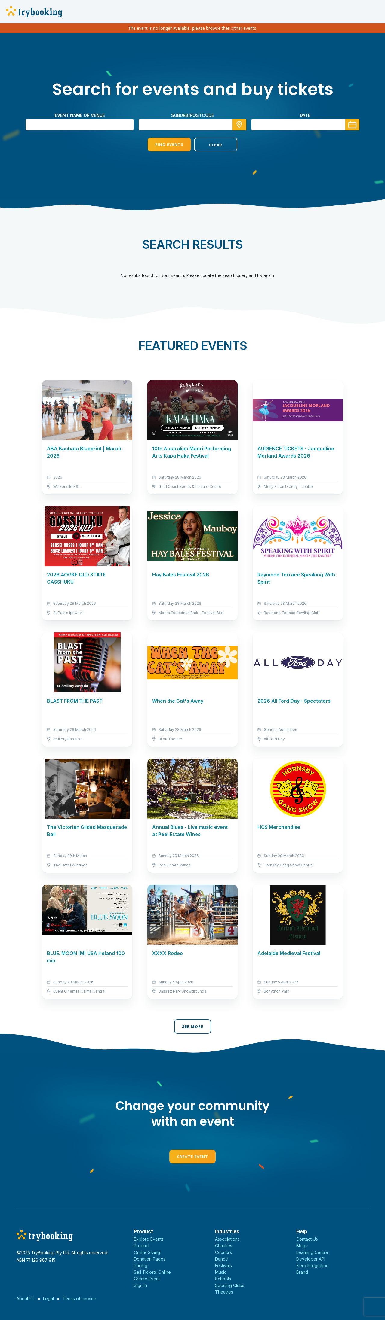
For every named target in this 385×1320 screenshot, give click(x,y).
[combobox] (192, 124)
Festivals (223, 1265)
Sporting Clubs (229, 1285)
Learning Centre (312, 1252)
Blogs (301, 1245)
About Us (26, 1298)
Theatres (224, 1291)
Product (141, 1245)
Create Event (192, 1156)
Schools (223, 1278)
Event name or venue (80, 115)
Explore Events (149, 1239)
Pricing (140, 1265)
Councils (223, 1252)
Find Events (169, 144)
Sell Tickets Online (152, 1272)
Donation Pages (149, 1258)
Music (220, 1272)
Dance (221, 1258)
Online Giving (147, 1252)
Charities (223, 1245)
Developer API (310, 1258)
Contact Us (307, 1239)
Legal (48, 1298)
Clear (215, 145)
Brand (302, 1272)
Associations (227, 1239)
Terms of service (79, 1298)
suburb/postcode (192, 115)
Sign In (140, 1285)
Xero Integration (312, 1265)
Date (305, 115)
